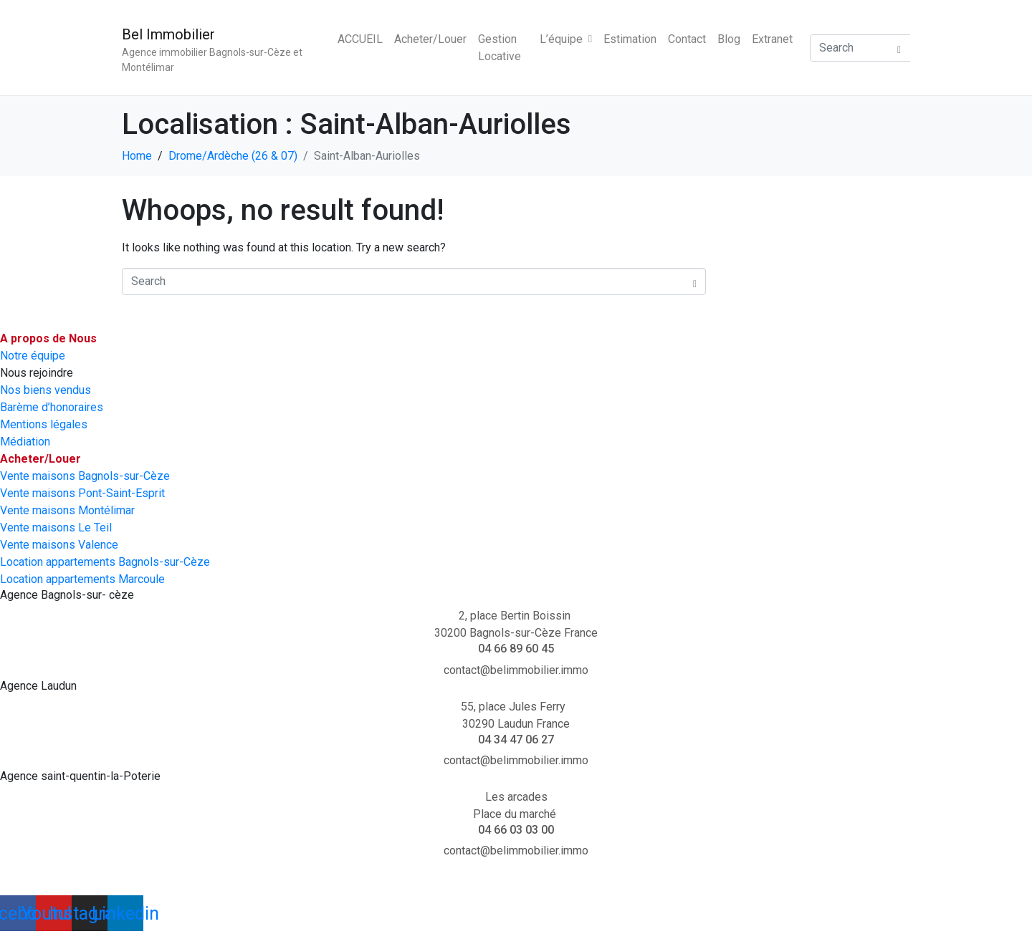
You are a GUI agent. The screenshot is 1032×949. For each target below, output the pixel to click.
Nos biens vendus (45, 390)
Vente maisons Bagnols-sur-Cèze (85, 476)
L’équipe (566, 39)
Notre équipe (32, 355)
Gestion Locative (499, 47)
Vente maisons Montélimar (67, 510)
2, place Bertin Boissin (516, 615)
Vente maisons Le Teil (56, 527)
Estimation (629, 39)
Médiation (25, 441)
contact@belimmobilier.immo (516, 670)
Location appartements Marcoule (82, 579)
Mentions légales (43, 424)
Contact (687, 39)
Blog (728, 39)
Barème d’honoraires (51, 407)
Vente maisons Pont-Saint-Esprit (82, 493)
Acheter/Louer (430, 39)
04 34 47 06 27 (516, 739)
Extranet (772, 39)
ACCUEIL (360, 39)
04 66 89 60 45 (516, 648)
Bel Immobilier (168, 34)
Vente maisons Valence (59, 544)
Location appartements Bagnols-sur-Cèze (105, 562)
